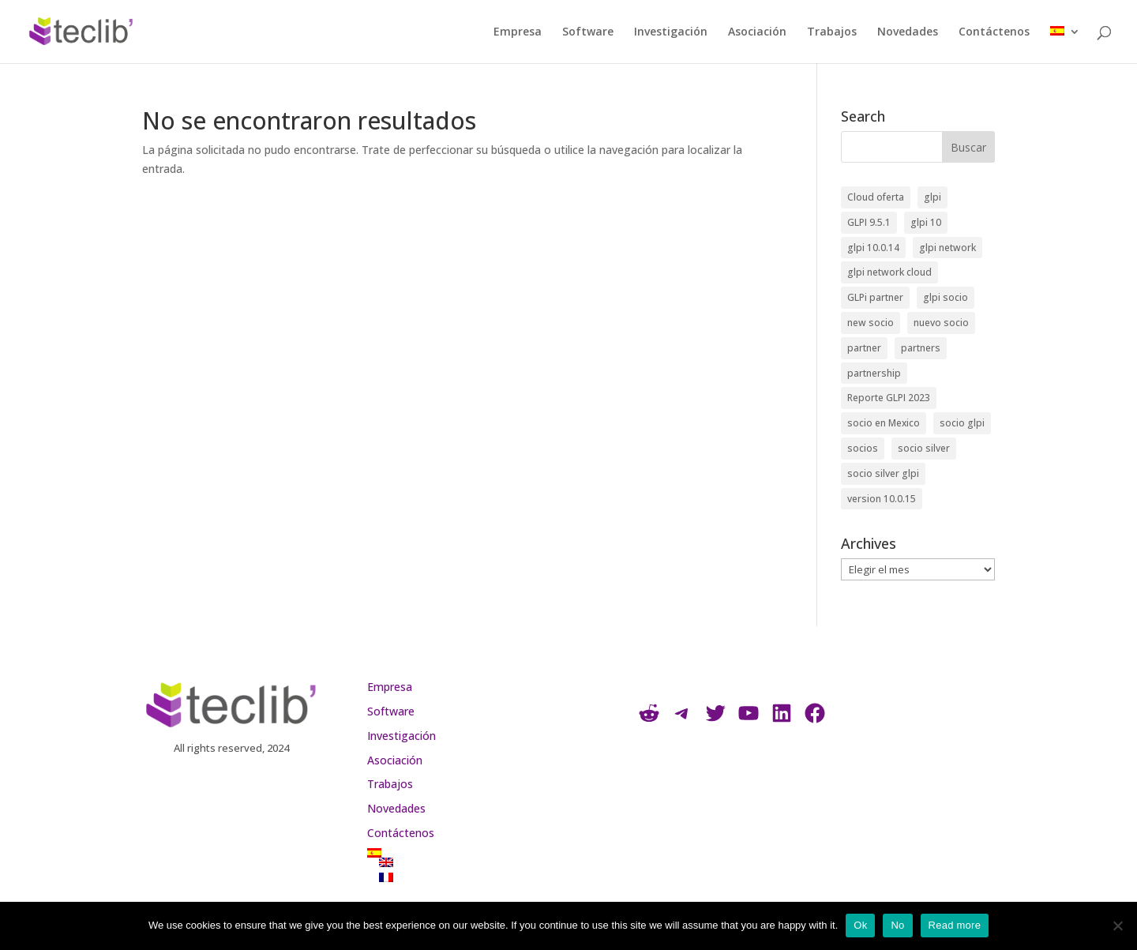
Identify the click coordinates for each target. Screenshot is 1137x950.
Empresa (517, 32)
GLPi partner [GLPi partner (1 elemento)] (875, 297)
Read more (955, 925)
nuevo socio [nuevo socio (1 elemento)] (941, 322)
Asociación (757, 32)
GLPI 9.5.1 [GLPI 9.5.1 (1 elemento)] (869, 222)
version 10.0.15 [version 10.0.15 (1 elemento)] (881, 498)
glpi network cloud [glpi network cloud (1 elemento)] (889, 272)
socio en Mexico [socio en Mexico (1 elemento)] (883, 423)
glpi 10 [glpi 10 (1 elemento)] (925, 222)
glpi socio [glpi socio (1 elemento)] (945, 297)
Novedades (907, 32)
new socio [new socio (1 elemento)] (870, 322)
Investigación (670, 32)
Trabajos (832, 32)
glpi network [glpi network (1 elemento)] (947, 247)
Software (588, 32)
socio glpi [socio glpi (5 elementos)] (962, 423)
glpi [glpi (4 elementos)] (932, 197)
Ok (860, 925)
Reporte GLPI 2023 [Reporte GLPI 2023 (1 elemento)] (888, 397)
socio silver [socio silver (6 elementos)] (924, 448)
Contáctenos (994, 32)
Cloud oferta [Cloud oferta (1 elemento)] (875, 197)
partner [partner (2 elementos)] (864, 348)
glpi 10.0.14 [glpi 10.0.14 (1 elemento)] (873, 247)
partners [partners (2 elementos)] (920, 348)
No (897, 925)
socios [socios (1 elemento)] (862, 448)
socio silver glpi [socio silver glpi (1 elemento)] (883, 473)
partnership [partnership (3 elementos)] (874, 373)
